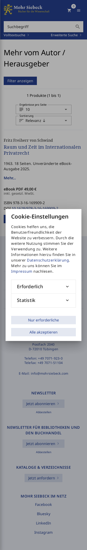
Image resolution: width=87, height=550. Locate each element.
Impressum (21, 271)
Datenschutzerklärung (48, 260)
